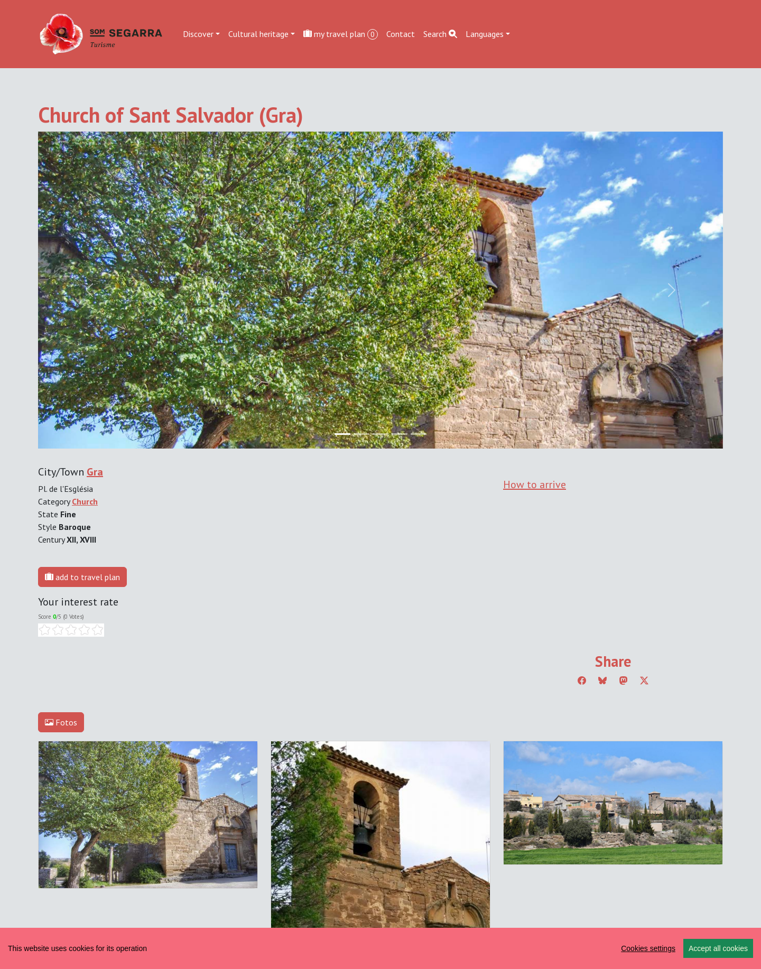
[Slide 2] (380, 434)
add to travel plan (82, 577)
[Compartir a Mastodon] (623, 680)
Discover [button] (198, 34)
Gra (95, 472)
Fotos (61, 722)
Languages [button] (485, 34)
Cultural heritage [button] (258, 34)
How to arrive (534, 484)
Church (85, 501)
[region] (380, 948)
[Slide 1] (361, 434)
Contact (400, 34)
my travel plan (340, 34)
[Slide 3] (399, 434)
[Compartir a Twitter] (644, 680)
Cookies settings (648, 948)
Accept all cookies (718, 948)
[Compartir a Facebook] (582, 680)
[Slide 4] (418, 434)
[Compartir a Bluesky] (602, 680)
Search (440, 34)
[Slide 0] (342, 434)
